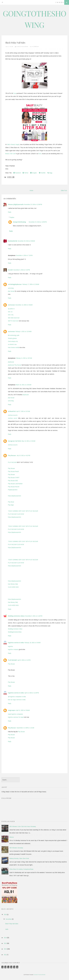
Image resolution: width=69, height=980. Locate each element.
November (9, 919)
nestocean (11, 305)
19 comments (35, 46)
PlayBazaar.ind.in (12, 490)
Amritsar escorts (12, 415)
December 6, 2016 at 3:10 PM (21, 270)
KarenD (10, 270)
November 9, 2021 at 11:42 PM (33, 616)
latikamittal (12, 411)
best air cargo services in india (16, 700)
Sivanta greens (12, 338)
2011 (5, 955)
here (40, 154)
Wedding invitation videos (16, 616)
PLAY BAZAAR (12, 462)
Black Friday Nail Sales (15, 42)
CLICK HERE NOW (13, 587)
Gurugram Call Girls (14, 441)
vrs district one (12, 344)
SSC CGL (11, 315)
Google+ (33, 173)
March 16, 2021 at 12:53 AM (23, 385)
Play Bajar (11, 505)
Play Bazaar (17, 365)
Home (31, 190)
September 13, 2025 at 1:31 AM (25, 728)
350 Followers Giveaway (16, 848)
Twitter (25, 173)
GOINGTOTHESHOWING (39, 974)
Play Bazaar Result (13, 471)
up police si (11, 309)
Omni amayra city (13, 341)
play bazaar (11, 291)
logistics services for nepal (16, 717)
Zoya (14, 93)
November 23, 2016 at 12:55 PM (38, 222)
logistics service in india (16, 643)
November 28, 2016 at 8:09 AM (26, 241)
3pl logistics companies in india (17, 697)
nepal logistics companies (15, 714)
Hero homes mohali (13, 347)
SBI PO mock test (13, 321)
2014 (5, 938)
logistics (10, 646)
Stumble (42, 173)
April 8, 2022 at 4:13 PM (24, 660)
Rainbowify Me (12, 241)
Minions (11, 837)
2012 (5, 949)
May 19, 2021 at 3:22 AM (28, 441)
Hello (6, 929)
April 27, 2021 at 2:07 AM (23, 411)
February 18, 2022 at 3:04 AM (32, 643)
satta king (11, 288)
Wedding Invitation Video (15, 629)
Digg (49, 173)
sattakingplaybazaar (15, 284)
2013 (5, 943)
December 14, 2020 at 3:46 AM (24, 305)
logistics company (13, 649)
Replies (12, 217)
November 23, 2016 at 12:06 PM (33, 204)
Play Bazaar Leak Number (15, 484)
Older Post (64, 190)
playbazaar (11, 362)
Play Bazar (11, 502)
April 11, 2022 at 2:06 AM (23, 710)
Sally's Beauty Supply (13, 144)
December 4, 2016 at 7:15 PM (24, 255)
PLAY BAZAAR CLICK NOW (16, 514)
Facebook (17, 173)
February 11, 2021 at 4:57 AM (24, 358)
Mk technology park (13, 335)
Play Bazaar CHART (13, 477)
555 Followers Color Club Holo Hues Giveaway (22, 826)
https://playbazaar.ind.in (14, 496)
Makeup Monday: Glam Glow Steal (19, 858)
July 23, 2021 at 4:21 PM (23, 455)
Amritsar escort (12, 418)
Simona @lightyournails (16, 204)
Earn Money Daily (13, 584)
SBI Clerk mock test (13, 318)
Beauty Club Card (10, 154)
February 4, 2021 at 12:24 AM (23, 331)
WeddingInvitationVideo (15, 632)
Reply (9, 212)
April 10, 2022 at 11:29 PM (31, 693)
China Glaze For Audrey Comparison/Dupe (21, 869)
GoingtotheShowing (19, 222)
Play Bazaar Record (13, 487)
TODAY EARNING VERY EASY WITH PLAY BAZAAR (23, 511)
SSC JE (10, 312)
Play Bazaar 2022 (13, 480)
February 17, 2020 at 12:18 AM (30, 284)
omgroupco (11, 710)
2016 (5, 914)
